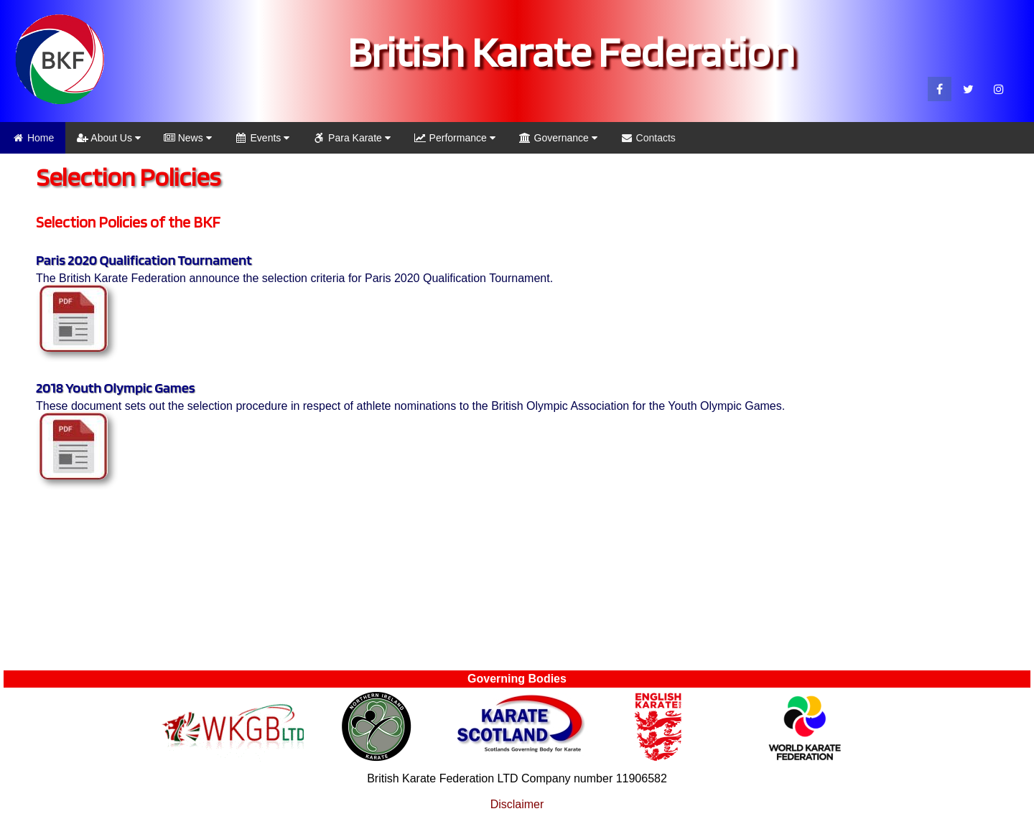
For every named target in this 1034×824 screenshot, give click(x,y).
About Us (109, 138)
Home (32, 138)
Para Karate (351, 138)
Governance (557, 138)
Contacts (648, 138)
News (188, 138)
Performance (454, 138)
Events (262, 138)
